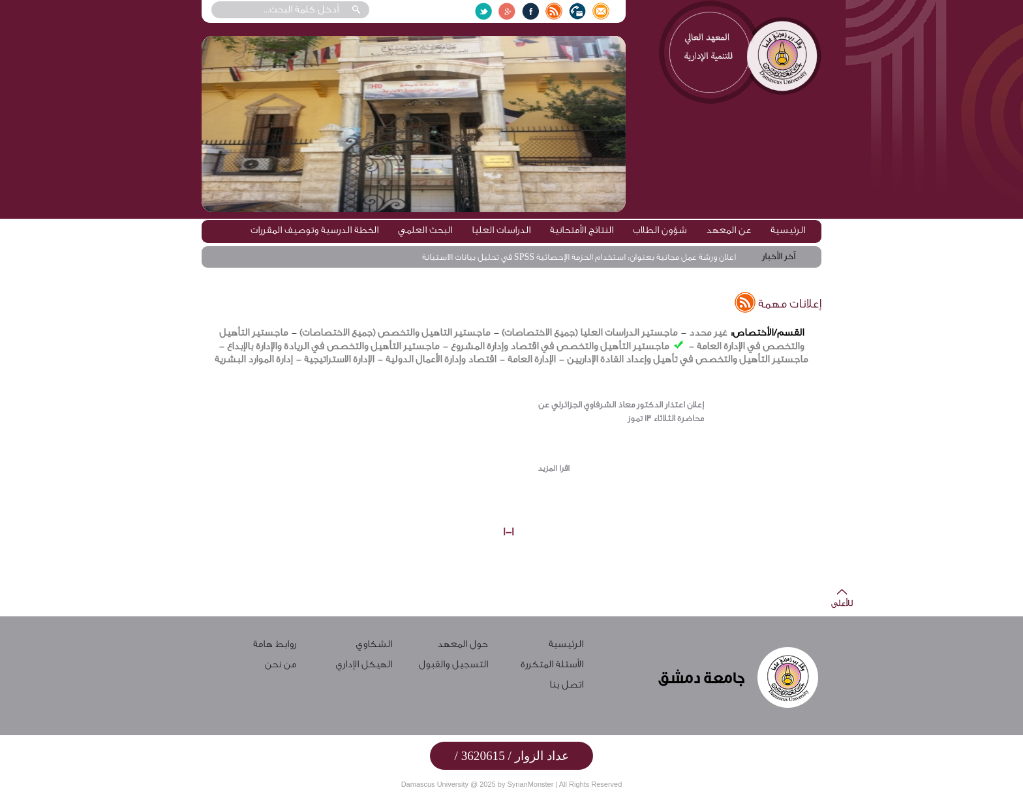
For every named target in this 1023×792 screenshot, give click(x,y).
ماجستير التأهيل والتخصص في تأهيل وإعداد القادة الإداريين (687, 359)
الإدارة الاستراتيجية (339, 359)
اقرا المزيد (554, 468)
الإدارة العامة (531, 359)
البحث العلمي (425, 230)
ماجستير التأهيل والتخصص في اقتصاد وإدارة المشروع (560, 346)
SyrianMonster (530, 784)
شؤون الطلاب (659, 230)
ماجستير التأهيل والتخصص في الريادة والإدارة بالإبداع (333, 346)
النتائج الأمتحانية (581, 230)
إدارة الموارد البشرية (253, 359)
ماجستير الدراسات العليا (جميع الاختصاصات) (589, 332)
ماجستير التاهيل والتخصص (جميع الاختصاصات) (394, 332)
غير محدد (708, 332)
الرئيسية (788, 230)
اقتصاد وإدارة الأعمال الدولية (439, 359)
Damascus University (434, 784)
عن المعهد (728, 230)
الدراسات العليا (501, 230)
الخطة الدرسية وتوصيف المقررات (314, 230)
